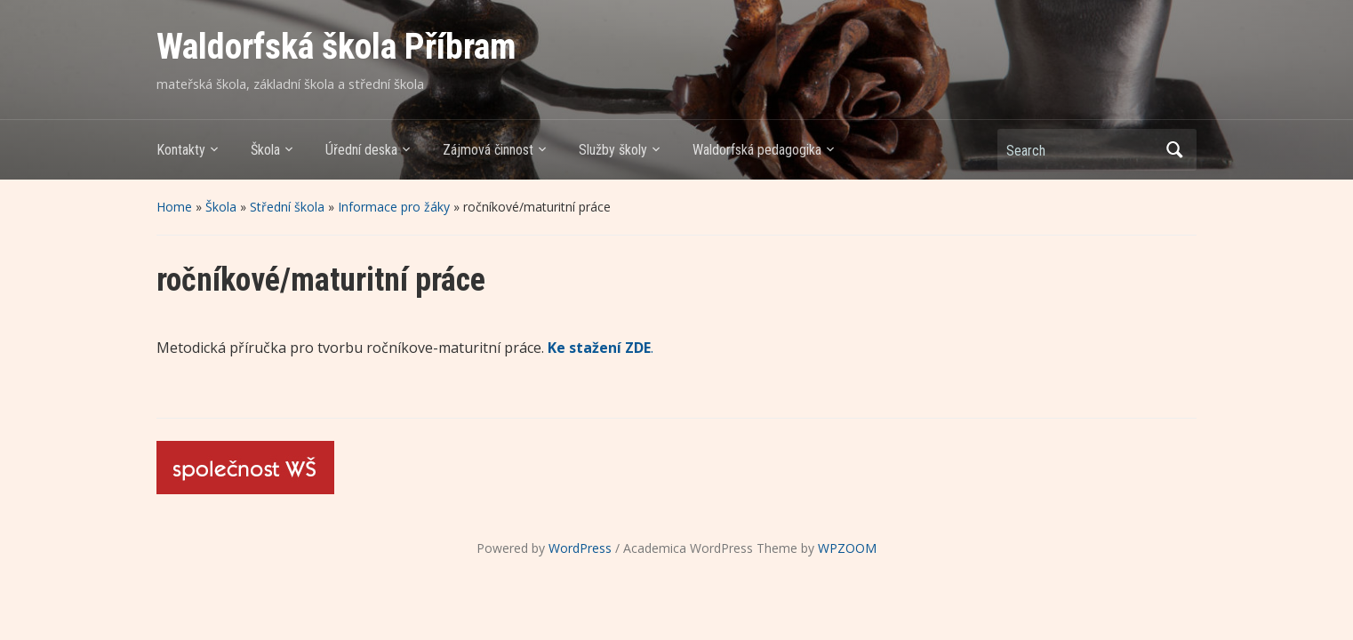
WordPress (580, 548)
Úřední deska (361, 149)
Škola (265, 149)
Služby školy (613, 149)
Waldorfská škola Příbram (336, 47)
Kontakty (180, 149)
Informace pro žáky (394, 206)
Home (174, 206)
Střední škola (287, 206)
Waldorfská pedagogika (757, 149)
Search (1174, 150)
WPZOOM (847, 548)
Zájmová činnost (488, 149)
